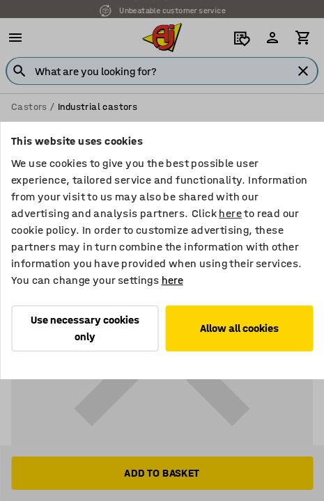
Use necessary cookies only (85, 328)
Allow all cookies (239, 328)
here (230, 213)
